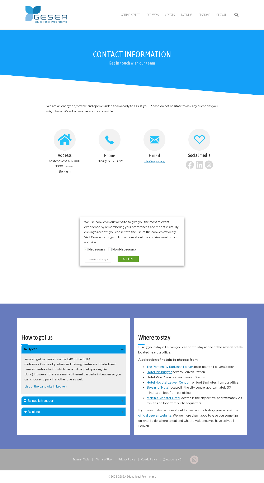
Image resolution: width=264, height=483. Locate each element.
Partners (186, 14)
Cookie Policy (149, 459)
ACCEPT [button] (128, 259)
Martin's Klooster (159, 398)
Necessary (96, 249)
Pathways (153, 14)
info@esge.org (154, 161)
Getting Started (131, 14)
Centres (170, 14)
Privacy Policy (126, 459)
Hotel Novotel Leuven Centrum (169, 382)
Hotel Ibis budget (159, 372)
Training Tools (81, 459)
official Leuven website (154, 415)
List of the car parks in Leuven (45, 386)
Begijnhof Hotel (158, 387)
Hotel (175, 398)
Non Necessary (124, 249)
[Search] (235, 15)
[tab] (73, 349)
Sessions (204, 14)
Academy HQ (174, 459)
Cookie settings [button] (98, 259)
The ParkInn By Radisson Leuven (170, 367)
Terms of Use (104, 459)
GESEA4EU (222, 14)
